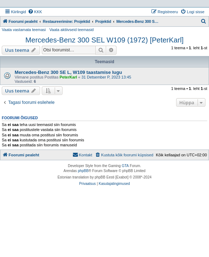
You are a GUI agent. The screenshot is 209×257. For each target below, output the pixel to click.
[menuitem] (35, 11)
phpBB (83, 171)
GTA (125, 166)
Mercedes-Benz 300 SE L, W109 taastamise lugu (68, 72)
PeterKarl (68, 77)
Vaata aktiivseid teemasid (71, 29)
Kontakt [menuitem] (82, 154)
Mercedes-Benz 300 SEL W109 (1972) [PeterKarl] (104, 40)
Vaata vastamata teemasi (24, 29)
